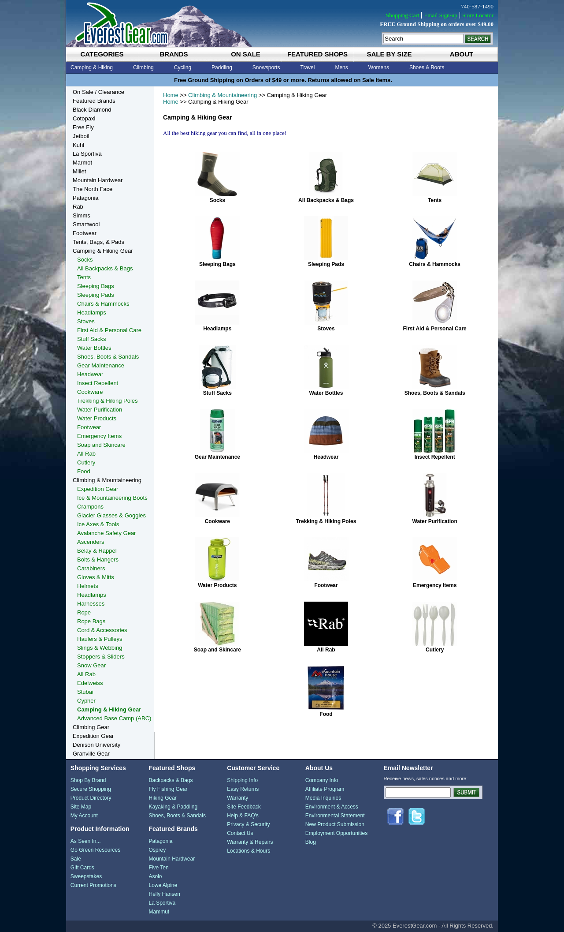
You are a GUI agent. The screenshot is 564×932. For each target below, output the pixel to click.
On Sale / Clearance (98, 92)
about (461, 54)
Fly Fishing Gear (167, 789)
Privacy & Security (248, 824)
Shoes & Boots (426, 67)
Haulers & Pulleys (99, 639)
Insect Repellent (435, 457)
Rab (78, 206)
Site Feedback (244, 807)
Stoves (325, 329)
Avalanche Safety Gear (106, 533)
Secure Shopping (90, 789)
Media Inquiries (323, 798)
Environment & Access (331, 807)
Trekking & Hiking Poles (326, 521)
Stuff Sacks (217, 393)
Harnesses (90, 603)
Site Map (80, 807)
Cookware (217, 521)
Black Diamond (92, 109)
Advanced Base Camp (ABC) (114, 718)
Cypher (86, 700)
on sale (245, 54)
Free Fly (83, 127)
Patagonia (86, 198)
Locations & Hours (248, 851)
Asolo (155, 876)
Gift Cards (82, 868)
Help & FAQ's (243, 815)
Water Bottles (326, 393)
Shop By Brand (88, 780)
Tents (435, 200)
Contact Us (240, 833)
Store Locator (478, 15)
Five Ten (158, 868)
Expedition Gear (97, 489)
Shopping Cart (402, 15)
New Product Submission (334, 824)
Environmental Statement (335, 815)
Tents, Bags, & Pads (98, 242)
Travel (308, 67)
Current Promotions (93, 885)
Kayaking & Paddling (172, 807)
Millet (79, 171)
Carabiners (91, 568)
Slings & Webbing (99, 647)
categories (101, 54)
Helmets (87, 586)
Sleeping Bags (217, 264)
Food (325, 714)
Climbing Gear (91, 727)
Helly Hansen (164, 894)
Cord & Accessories (102, 630)
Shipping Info (242, 780)
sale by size (389, 54)
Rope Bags (91, 621)
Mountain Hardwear (97, 180)
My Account (84, 815)
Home (170, 95)
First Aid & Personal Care (435, 329)
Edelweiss (90, 683)
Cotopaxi (84, 118)
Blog (310, 842)
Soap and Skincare (217, 650)
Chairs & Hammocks (434, 264)
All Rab (326, 650)
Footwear (326, 585)
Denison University (96, 744)
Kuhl (78, 145)
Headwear (326, 457)
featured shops (317, 54)
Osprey (157, 850)
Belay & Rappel (97, 550)
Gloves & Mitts (95, 577)
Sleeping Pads (326, 264)
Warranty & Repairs (250, 842)
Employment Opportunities (336, 833)
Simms (81, 215)
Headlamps (217, 329)
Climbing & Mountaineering (222, 95)
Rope (84, 612)
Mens (341, 67)
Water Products (217, 585)
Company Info (321, 780)
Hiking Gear (162, 798)
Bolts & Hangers (98, 559)
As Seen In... (85, 841)
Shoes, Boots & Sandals (434, 393)
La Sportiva (87, 153)
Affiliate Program (324, 789)
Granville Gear (91, 753)
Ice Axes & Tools (98, 524)
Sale (75, 859)
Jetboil (81, 136)
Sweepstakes (86, 876)
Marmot (82, 162)
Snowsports (266, 67)
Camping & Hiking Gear (103, 250)
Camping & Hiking (91, 67)
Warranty (237, 798)
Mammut (158, 912)
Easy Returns (243, 789)
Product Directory (90, 798)
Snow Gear (91, 665)
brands (174, 54)
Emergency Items (434, 585)
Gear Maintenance (217, 457)
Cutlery (435, 650)
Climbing (143, 67)
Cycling (182, 67)
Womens (378, 67)
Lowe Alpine (162, 885)
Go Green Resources (95, 850)
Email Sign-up (440, 15)
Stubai (85, 692)
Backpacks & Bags (170, 780)
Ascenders (90, 542)
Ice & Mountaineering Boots (112, 497)
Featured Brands (94, 100)
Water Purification (434, 521)
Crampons (90, 506)
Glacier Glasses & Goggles (111, 515)
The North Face (92, 189)
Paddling (222, 67)
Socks (217, 200)
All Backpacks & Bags (326, 200)
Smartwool (86, 224)
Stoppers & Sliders (101, 656)
